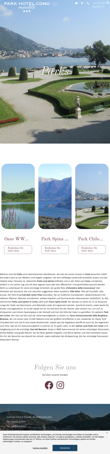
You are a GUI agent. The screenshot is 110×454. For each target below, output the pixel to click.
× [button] (107, 432)
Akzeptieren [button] (65, 448)
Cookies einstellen (40, 448)
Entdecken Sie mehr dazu (15, 249)
